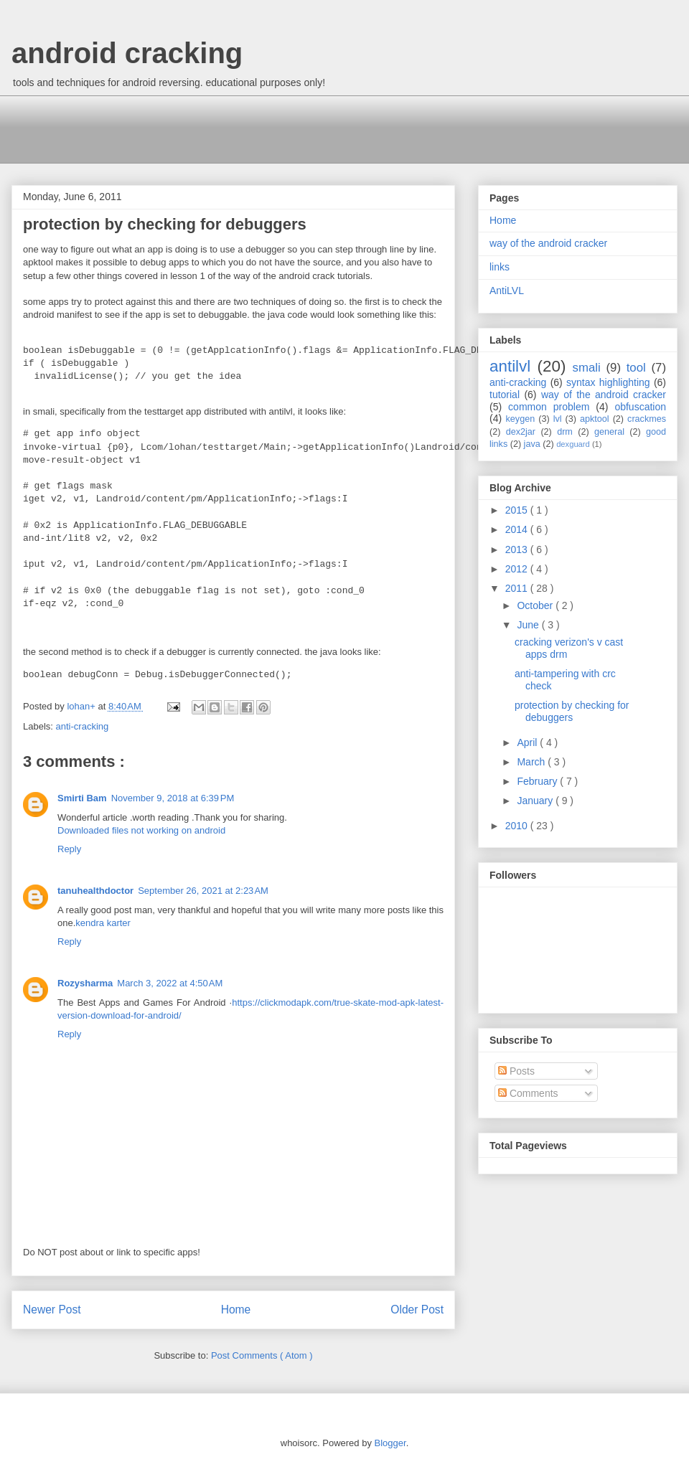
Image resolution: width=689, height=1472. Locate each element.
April (528, 742)
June (529, 625)
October (536, 605)
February (538, 781)
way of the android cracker (548, 243)
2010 (517, 825)
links (499, 267)
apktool (594, 419)
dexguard (573, 444)
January (536, 800)
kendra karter (103, 922)
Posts (516, 1071)
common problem (548, 406)
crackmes (646, 419)
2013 (517, 549)
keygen (520, 419)
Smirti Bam (82, 798)
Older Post (417, 1309)
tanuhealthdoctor (95, 890)
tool (636, 367)
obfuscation (640, 406)
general (609, 432)
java (532, 444)
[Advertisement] (283, 127)
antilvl (509, 366)
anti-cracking (82, 726)
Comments (528, 1093)
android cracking (127, 53)
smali (587, 367)
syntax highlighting (608, 382)
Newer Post (52, 1309)
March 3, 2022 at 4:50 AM (169, 983)
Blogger (390, 1443)
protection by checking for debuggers (572, 711)
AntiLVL (506, 290)
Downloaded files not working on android (141, 830)
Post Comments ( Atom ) (262, 1355)
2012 (517, 569)
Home (236, 1309)
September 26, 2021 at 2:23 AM (203, 890)
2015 (517, 510)
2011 (517, 588)
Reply (69, 849)
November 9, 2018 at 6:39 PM (173, 798)
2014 (517, 529)
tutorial (504, 394)
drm (565, 432)
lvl (557, 419)
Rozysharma (85, 983)
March (532, 762)
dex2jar (520, 432)
